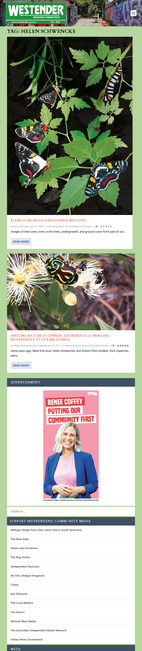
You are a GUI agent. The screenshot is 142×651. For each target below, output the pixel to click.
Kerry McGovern (22, 226)
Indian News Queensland (27, 639)
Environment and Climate (78, 226)
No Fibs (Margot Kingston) (28, 575)
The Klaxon (18, 612)
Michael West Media (23, 621)
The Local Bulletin (22, 603)
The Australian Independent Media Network (39, 630)
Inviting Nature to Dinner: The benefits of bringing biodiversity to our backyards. (60, 338)
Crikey (15, 584)
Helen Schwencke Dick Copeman (30, 345)
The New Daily (20, 539)
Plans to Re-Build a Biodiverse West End (49, 220)
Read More (21, 241)
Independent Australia (25, 566)
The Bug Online (20, 557)
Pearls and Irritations (24, 548)
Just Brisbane (19, 593)
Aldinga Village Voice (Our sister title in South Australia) (46, 530)
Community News (55, 226)
